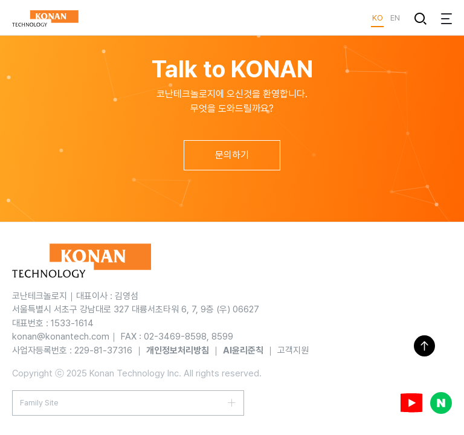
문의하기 (232, 155)
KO (377, 17)
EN (394, 17)
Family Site (39, 402)
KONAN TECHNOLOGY (45, 18)
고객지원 (293, 350)
